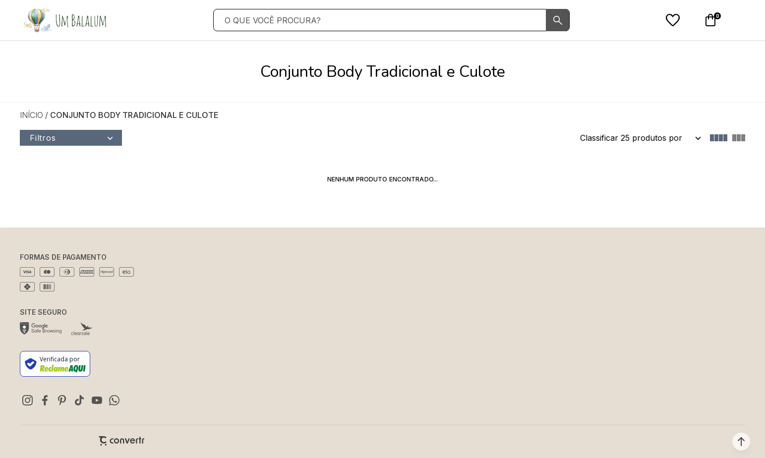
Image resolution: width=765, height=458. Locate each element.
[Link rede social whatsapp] (114, 400)
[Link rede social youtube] (96, 400)
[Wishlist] (672, 20)
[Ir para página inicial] (31, 115)
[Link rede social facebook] (44, 400)
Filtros (43, 138)
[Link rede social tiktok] (79, 400)
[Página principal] (64, 20)
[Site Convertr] (121, 441)
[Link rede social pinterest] (62, 400)
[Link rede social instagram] (27, 400)
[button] (741, 442)
